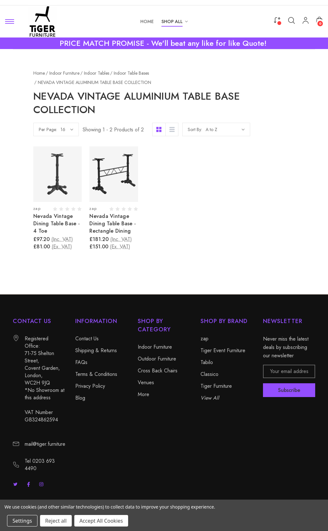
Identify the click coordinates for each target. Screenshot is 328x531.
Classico (209, 374)
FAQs (81, 362)
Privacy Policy (90, 386)
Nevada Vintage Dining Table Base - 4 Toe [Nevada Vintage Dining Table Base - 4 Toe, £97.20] (121, 223)
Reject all (56, 520)
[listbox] (290, 129)
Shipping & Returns (96, 350)
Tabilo (207, 362)
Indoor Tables (32, 113)
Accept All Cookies (101, 520)
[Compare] (277, 20)
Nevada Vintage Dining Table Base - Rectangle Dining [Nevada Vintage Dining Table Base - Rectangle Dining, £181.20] (177, 223)
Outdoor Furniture (32, 168)
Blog (80, 398)
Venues (21, 190)
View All (210, 398)
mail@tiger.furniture (45, 444)
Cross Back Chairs (33, 179)
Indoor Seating (33, 102)
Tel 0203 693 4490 (40, 464)
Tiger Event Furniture (223, 350)
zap (205, 338)
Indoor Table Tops (42, 146)
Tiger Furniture (216, 386)
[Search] (291, 20)
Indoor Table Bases (43, 135)
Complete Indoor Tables (48, 124)
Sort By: (260, 129)
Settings (22, 520)
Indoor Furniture (30, 91)
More (18, 200)
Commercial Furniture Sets (46, 157)
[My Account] (305, 21)
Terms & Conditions (96, 374)
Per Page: (113, 129)
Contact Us (87, 338)
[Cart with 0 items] (319, 20)
